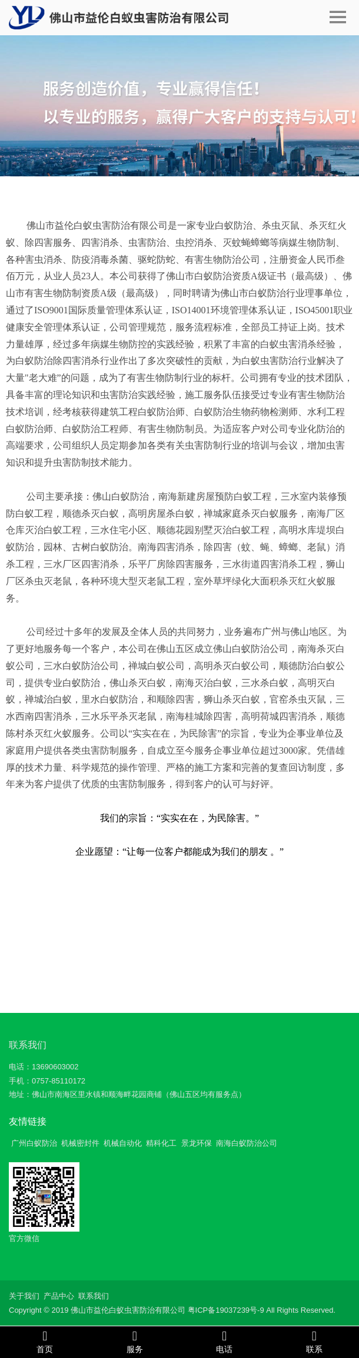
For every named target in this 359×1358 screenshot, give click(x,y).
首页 (45, 1341)
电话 (225, 1341)
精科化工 (161, 1143)
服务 (135, 1341)
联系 (315, 1341)
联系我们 (27, 1045)
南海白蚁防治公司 (246, 1143)
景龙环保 (196, 1143)
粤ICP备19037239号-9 (226, 1310)
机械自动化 (123, 1143)
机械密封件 (80, 1143)
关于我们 (24, 1296)
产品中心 (59, 1296)
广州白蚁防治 (34, 1143)
